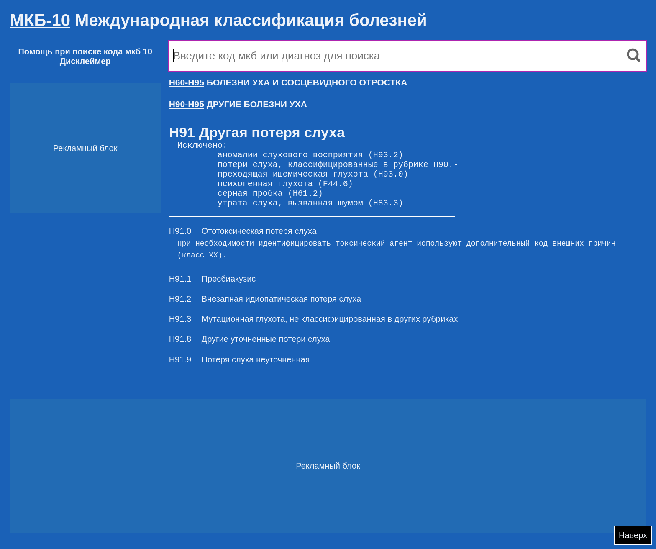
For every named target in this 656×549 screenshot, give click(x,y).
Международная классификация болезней (218, 20)
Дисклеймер (85, 61)
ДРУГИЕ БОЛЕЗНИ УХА (238, 104)
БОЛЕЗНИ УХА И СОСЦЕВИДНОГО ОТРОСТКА (288, 82)
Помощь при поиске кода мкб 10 (85, 51)
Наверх (633, 535)
